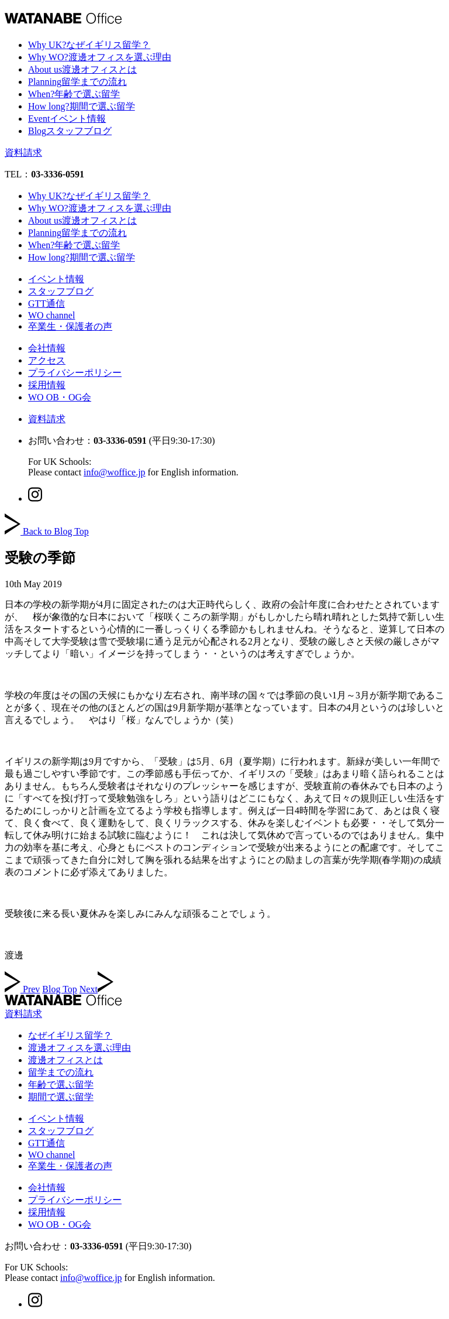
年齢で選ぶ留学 (61, 1085)
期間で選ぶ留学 (61, 1097)
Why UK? (89, 45)
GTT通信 (46, 304)
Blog (70, 131)
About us (82, 69)
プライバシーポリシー (75, 373)
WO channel (51, 315)
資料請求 (23, 152)
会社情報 (46, 348)
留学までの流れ (61, 1072)
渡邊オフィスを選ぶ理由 (79, 1048)
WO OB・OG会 (59, 397)
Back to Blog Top (47, 531)
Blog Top (59, 989)
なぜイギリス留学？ (70, 1035)
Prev (22, 989)
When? (74, 94)
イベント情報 (56, 279)
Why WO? (99, 57)
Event (67, 119)
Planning (77, 82)
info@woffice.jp (115, 472)
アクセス (46, 360)
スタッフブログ (61, 291)
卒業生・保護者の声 (70, 326)
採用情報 (46, 385)
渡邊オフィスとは (65, 1060)
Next (96, 989)
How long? (81, 106)
